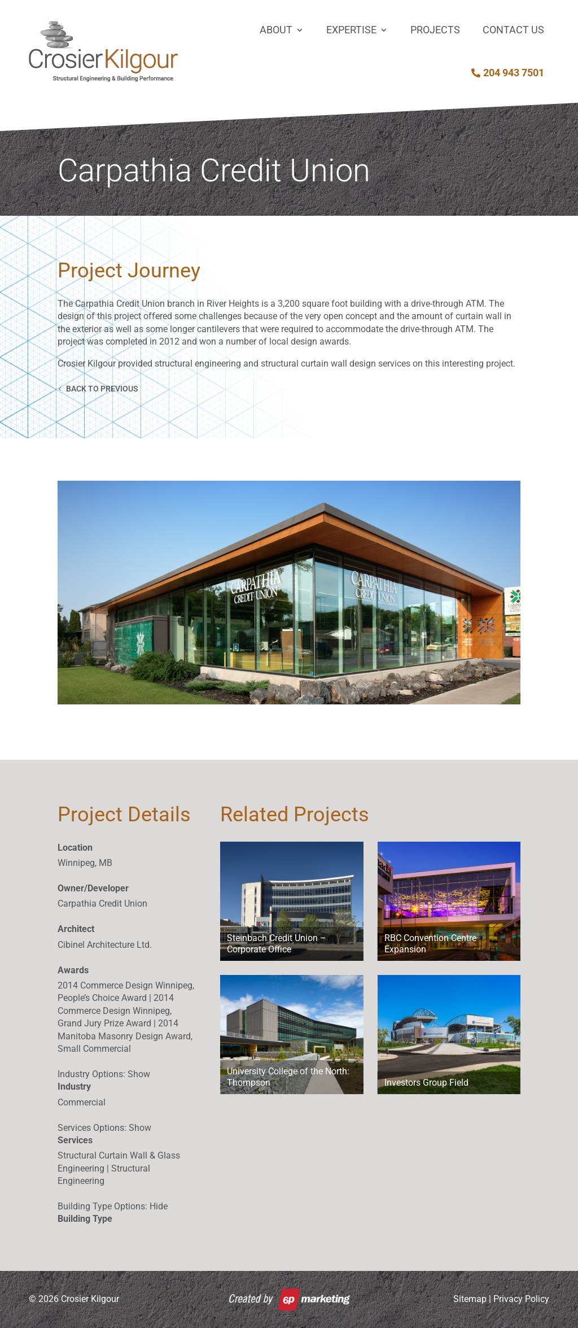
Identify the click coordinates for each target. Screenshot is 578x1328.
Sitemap (470, 1299)
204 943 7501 (513, 73)
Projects (435, 30)
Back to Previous (102, 388)
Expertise (351, 30)
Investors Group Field (426, 1082)
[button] (289, 592)
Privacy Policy (521, 1299)
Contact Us (513, 30)
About (276, 30)
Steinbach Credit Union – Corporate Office (276, 944)
